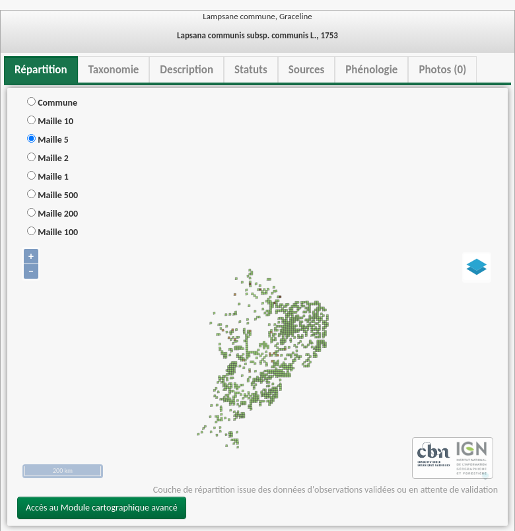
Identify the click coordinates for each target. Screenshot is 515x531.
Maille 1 (48, 176)
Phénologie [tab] (371, 70)
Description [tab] (186, 70)
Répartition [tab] (41, 70)
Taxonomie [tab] (113, 70)
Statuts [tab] (250, 70)
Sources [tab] (307, 70)
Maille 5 (48, 139)
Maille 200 (52, 213)
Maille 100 (52, 232)
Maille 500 (52, 195)
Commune (52, 102)
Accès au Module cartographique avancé (102, 507)
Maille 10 (50, 121)
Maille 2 (48, 158)
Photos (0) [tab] (442, 70)
